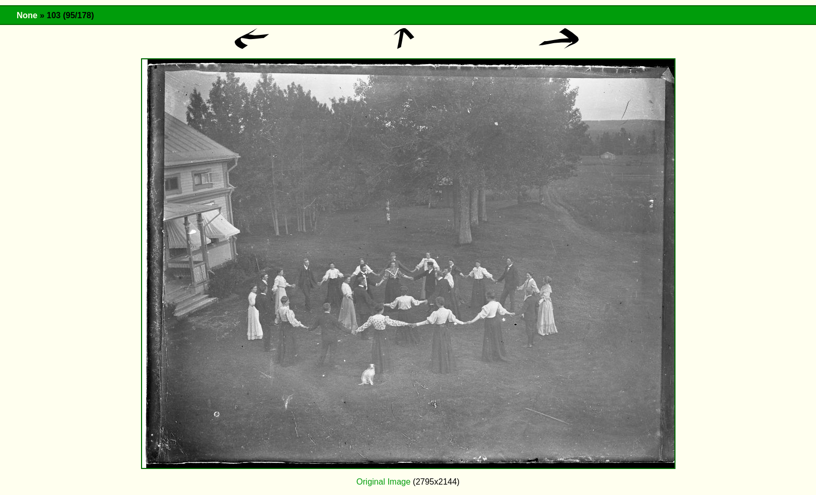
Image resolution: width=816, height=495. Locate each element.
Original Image (383, 481)
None (27, 15)
